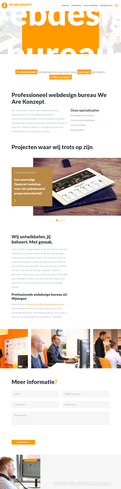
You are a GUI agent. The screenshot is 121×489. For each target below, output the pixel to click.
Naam (16, 393)
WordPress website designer (77, 484)
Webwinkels (76, 5)
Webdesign (71, 482)
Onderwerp (70, 404)
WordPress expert (105, 482)
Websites (65, 5)
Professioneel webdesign (59, 482)
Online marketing (90, 5)
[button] (57, 220)
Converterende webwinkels (83, 120)
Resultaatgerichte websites (82, 115)
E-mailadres (19, 404)
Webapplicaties (106, 5)
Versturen (22, 442)
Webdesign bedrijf (82, 482)
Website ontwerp (94, 482)
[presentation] (28, 432)
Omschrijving (20, 415)
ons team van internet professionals (42, 304)
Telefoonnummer (73, 393)
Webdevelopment (92, 484)
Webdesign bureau (104, 484)
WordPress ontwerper (60, 484)
